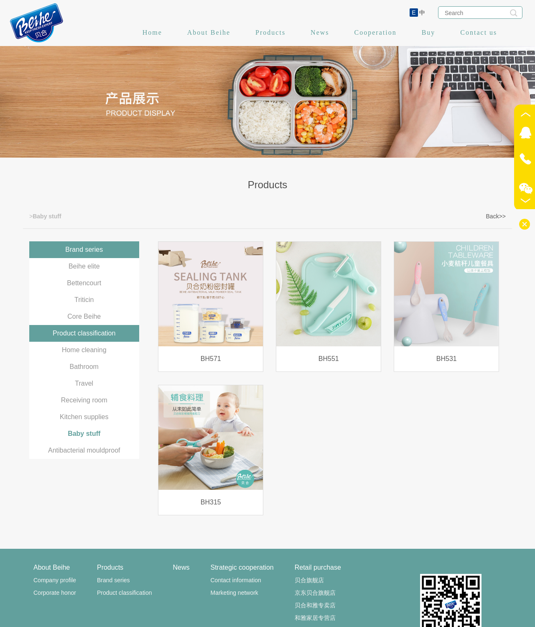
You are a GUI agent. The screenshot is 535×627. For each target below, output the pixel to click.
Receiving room (84, 400)
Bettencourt (84, 283)
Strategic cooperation (241, 567)
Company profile (54, 580)
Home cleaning (84, 349)
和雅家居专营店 (315, 617)
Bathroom (84, 366)
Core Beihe (84, 316)
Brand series (84, 249)
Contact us (478, 32)
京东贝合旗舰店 (315, 592)
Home (152, 32)
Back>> (496, 216)
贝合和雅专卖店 (315, 605)
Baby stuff (84, 433)
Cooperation (375, 32)
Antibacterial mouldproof (84, 450)
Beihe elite (84, 266)
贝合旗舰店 (309, 580)
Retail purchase (318, 567)
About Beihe (208, 32)
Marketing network (234, 592)
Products (270, 32)
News (320, 32)
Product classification (84, 333)
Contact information (235, 580)
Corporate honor (54, 592)
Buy (429, 32)
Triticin (84, 299)
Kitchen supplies (84, 416)
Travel (84, 383)
